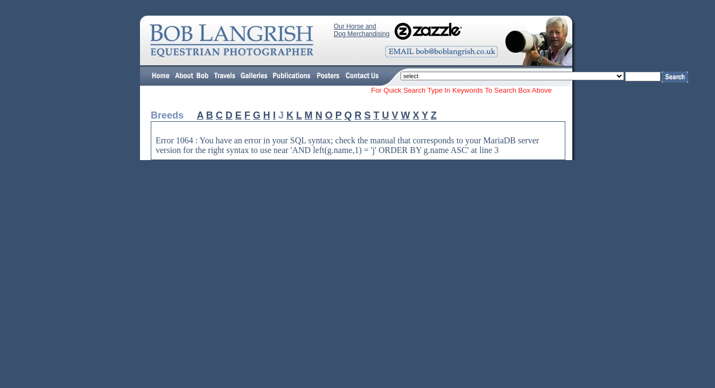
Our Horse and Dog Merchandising (361, 30)
